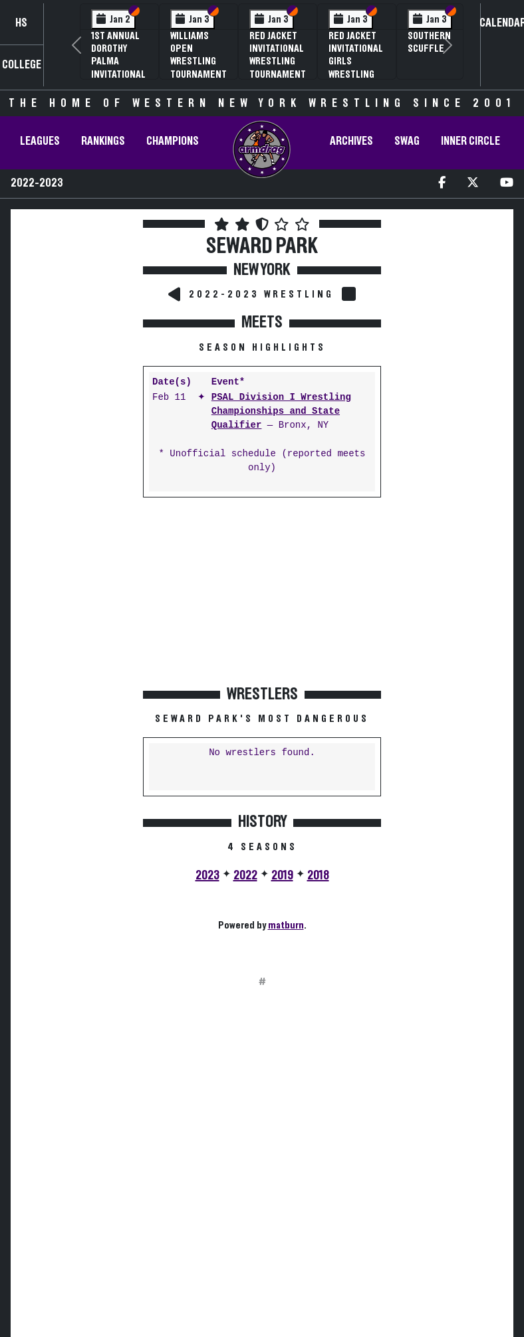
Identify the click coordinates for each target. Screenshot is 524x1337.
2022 (245, 875)
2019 (282, 875)
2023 (207, 875)
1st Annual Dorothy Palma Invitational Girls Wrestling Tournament (119, 74)
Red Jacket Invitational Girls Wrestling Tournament (356, 61)
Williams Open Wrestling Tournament (198, 55)
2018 (318, 875)
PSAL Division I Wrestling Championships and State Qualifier (281, 411)
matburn (286, 925)
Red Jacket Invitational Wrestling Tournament (277, 55)
